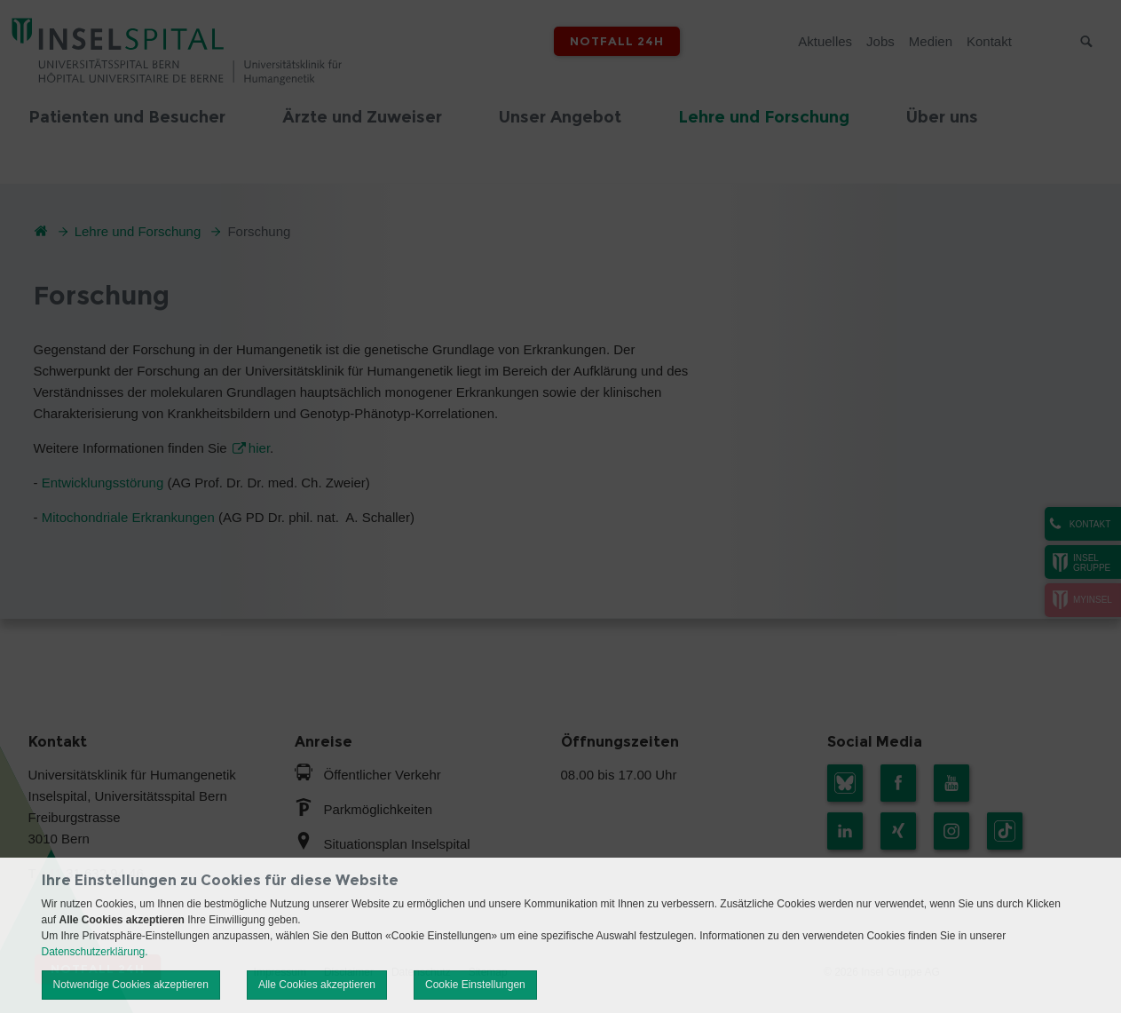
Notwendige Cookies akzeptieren (131, 984)
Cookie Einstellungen (475, 984)
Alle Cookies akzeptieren (316, 984)
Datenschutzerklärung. (95, 952)
